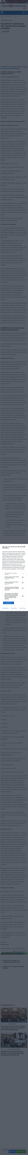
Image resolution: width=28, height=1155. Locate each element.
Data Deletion (5, 608)
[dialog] (14, 577)
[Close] (25, 546)
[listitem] (14, 574)
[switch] (22, 577)
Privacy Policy (22, 608)
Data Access (14, 608)
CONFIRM (8, 602)
